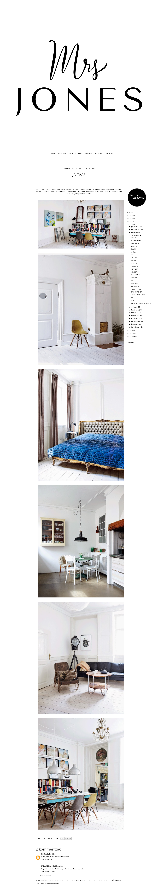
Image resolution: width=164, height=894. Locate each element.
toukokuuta (135, 315)
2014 (131, 224)
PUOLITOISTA (135, 275)
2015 (131, 221)
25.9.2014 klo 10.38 (48, 872)
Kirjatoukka (45, 854)
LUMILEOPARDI (136, 289)
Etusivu (78, 880)
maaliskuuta (135, 321)
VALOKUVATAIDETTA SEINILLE (141, 303)
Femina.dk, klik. (85, 189)
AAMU (133, 281)
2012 (131, 333)
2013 (131, 331)
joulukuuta (135, 227)
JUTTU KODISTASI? (75, 153)
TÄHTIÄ (133, 238)
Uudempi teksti (41, 880)
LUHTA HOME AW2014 (138, 295)
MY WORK (98, 153)
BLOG (53, 153)
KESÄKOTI (134, 272)
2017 (131, 216)
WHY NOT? (134, 269)
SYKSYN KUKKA (136, 240)
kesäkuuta (135, 313)
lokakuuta (134, 232)
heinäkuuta (135, 310)
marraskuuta (136, 229)
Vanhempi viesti (116, 880)
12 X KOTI (88, 153)
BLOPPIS (134, 263)
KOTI (132, 300)
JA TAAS (133, 252)
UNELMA (134, 258)
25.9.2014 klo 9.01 (47, 859)
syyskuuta (134, 235)
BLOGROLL (109, 153)
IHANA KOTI (135, 246)
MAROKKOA (135, 243)
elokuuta (134, 307)
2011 (131, 336)
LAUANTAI (134, 266)
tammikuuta (135, 327)
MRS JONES (62, 153)
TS (132, 255)
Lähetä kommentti (45, 876)
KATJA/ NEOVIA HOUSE (49, 866)
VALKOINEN (135, 286)
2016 (131, 218)
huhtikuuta (135, 318)
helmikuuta (135, 324)
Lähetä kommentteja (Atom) (49, 884)
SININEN (133, 261)
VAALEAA (134, 278)
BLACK (133, 249)
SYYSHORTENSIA (136, 292)
